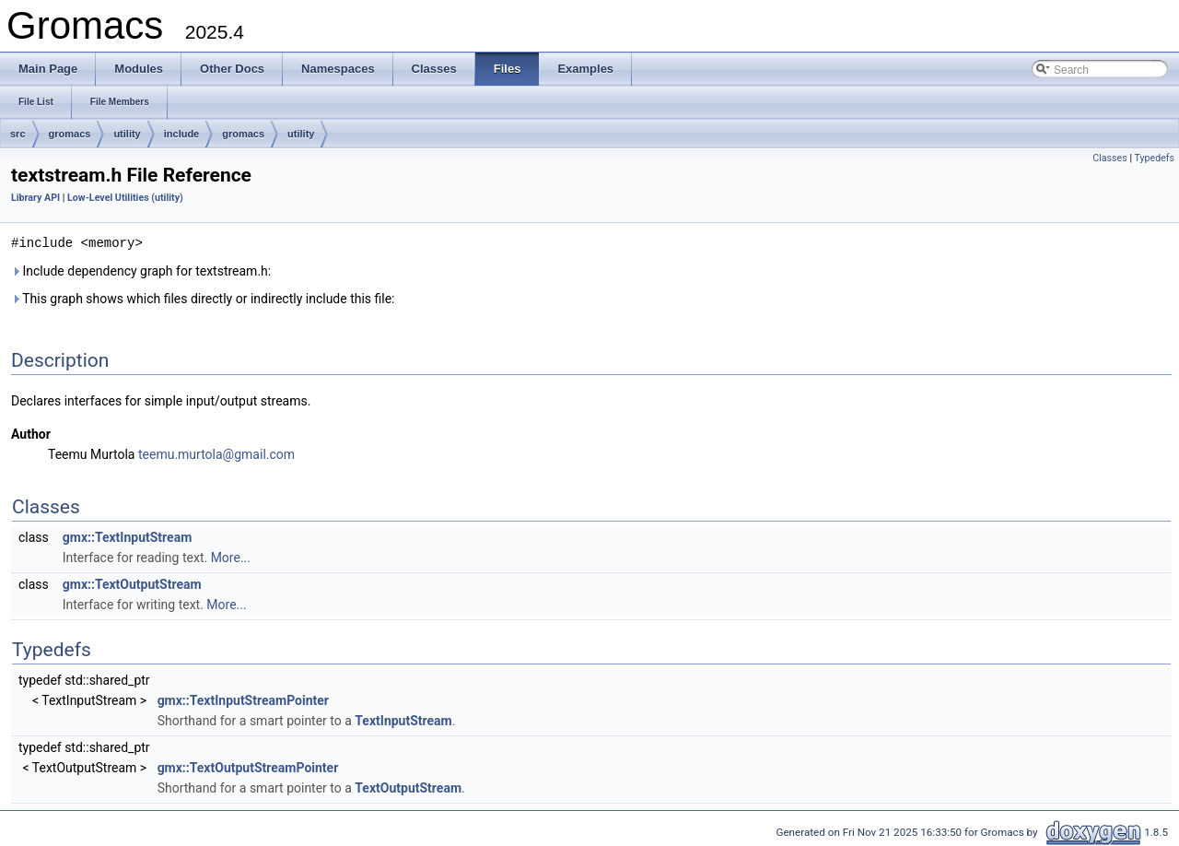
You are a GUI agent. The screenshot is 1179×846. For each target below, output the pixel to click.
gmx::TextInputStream (128, 536)
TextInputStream (403, 719)
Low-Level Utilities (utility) (125, 198)
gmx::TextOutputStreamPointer (248, 766)
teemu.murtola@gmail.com (216, 453)
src (18, 133)
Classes (1109, 158)
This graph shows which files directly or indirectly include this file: (203, 297)
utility (126, 133)
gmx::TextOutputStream (132, 583)
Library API (35, 198)
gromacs (70, 133)
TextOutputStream (408, 787)
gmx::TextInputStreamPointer (243, 699)
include (182, 133)
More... (231, 556)
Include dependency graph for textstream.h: (141, 270)
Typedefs (1154, 158)
